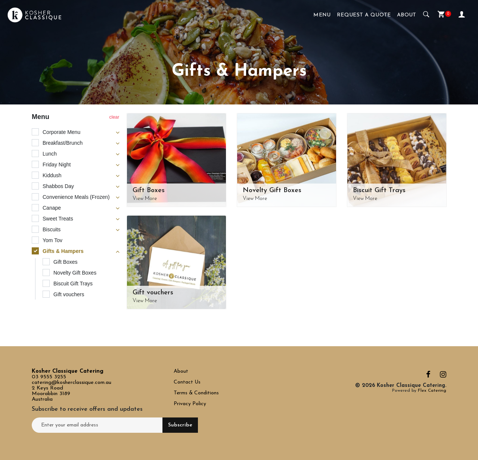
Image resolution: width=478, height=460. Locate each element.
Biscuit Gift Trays (379, 190)
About (406, 15)
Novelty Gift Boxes (272, 190)
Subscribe (180, 425)
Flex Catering (432, 390)
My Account (462, 14)
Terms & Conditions (196, 393)
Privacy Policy (190, 404)
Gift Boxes (149, 190)
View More (145, 198)
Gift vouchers (153, 292)
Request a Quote (364, 15)
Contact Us (188, 382)
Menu (322, 15)
